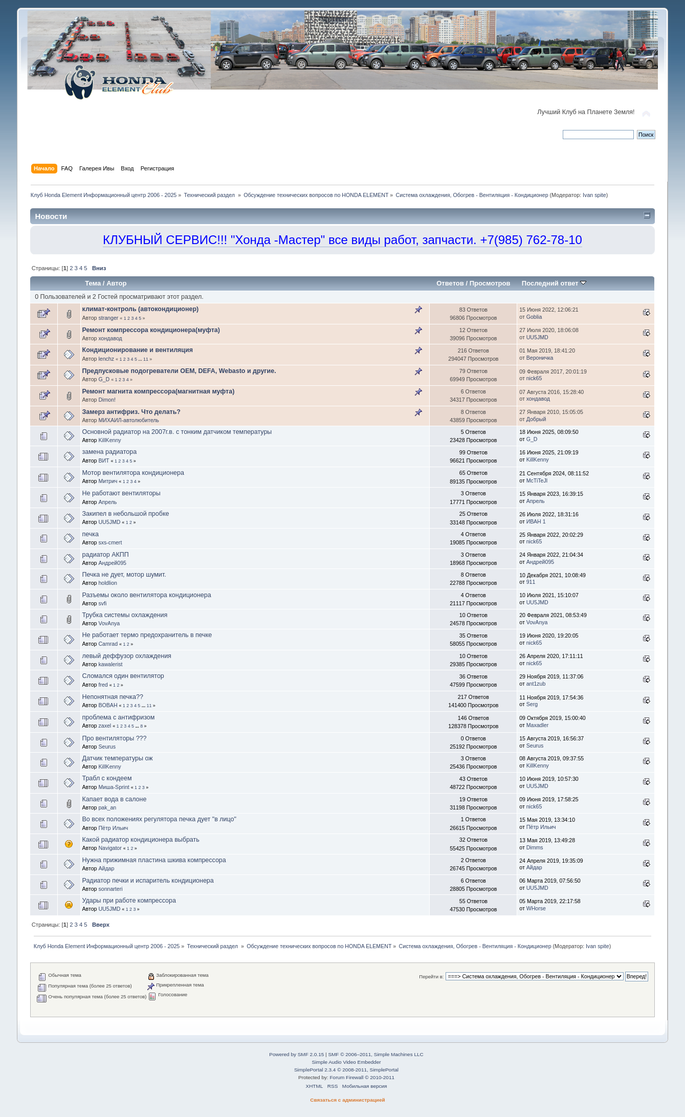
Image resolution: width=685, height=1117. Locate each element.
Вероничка (540, 358)
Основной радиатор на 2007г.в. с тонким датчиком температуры (177, 431)
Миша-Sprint (113, 787)
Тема (93, 283)
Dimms (534, 847)
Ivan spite (594, 195)
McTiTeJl (536, 480)
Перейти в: (431, 976)
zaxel (104, 725)
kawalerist (110, 664)
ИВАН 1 (536, 521)
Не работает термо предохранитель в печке (147, 635)
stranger (108, 318)
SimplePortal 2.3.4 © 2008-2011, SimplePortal (346, 1069)
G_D (103, 379)
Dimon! (107, 400)
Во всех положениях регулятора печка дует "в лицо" (159, 819)
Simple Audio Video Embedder (346, 1062)
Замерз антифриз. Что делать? (131, 411)
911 (531, 582)
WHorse (536, 908)
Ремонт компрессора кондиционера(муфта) (151, 330)
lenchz (106, 359)
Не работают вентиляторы (121, 493)
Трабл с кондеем (107, 778)
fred (102, 685)
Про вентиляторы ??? (114, 738)
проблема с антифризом (118, 717)
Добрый (536, 419)
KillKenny (109, 440)
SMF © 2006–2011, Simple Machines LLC (375, 1054)
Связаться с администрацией (347, 1100)
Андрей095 (112, 563)
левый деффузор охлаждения (126, 656)
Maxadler (537, 725)
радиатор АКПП (105, 554)
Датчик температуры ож (117, 758)
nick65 (534, 378)
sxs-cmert (110, 542)
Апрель (107, 502)
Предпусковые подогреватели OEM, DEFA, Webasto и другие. (179, 371)
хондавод (110, 338)
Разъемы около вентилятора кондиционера (146, 595)
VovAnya (109, 623)
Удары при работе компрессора (129, 900)
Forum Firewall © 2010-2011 (362, 1077)
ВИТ (103, 460)
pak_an (107, 807)
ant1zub (536, 684)
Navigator (109, 848)
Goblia (534, 317)
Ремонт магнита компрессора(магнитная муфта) (158, 391)
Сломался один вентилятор (123, 676)
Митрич (107, 481)
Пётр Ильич (113, 828)
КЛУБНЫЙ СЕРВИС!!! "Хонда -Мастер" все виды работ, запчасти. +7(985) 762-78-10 (342, 240)
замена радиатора (109, 451)
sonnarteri (110, 889)
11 (145, 359)
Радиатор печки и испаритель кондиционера (148, 880)
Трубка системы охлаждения (125, 615)
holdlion (107, 583)
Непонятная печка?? (112, 696)
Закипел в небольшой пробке (125, 513)
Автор (116, 283)
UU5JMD (537, 337)
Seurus (107, 746)
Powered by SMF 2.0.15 (296, 1054)
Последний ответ (554, 283)
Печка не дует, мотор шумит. (124, 574)
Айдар (106, 868)
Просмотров (490, 283)
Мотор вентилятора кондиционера (133, 472)
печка (90, 534)
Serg (532, 704)
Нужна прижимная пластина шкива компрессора (154, 860)
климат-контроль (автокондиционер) (140, 309)
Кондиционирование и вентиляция (137, 350)
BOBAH (107, 705)
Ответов (450, 283)
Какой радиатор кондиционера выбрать (141, 839)
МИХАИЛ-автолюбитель (128, 420)
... (140, 359)
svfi (102, 603)
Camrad (108, 644)
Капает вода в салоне (114, 799)
